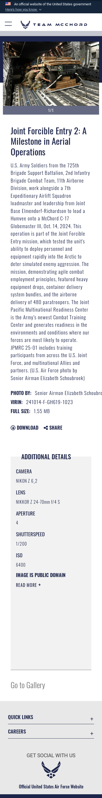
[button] (24, 9)
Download (24, 427)
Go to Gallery (28, 684)
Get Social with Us (51, 755)
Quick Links (20, 717)
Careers (17, 731)
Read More (27, 585)
